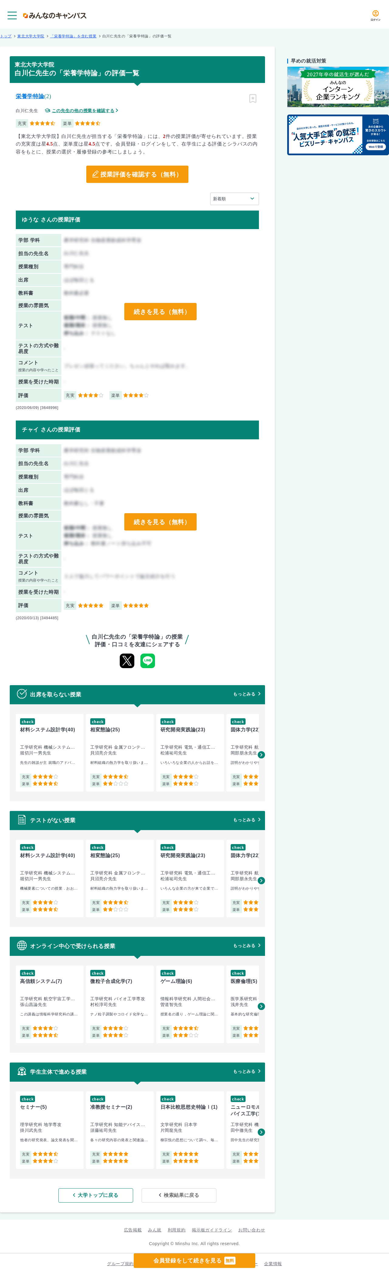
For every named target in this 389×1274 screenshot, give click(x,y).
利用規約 (177, 1230)
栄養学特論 (30, 96)
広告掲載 (133, 1230)
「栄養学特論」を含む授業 (73, 36)
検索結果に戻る (181, 1195)
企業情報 (273, 1263)
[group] (50, 753)
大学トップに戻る (98, 1195)
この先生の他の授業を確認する (83, 110)
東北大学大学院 (30, 36)
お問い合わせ (251, 1230)
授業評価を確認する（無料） (141, 174)
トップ (6, 36)
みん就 (154, 1230)
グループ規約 (120, 1263)
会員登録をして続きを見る (194, 1261)
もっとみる (244, 694)
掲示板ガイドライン (212, 1230)
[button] (261, 754)
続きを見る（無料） (162, 311)
